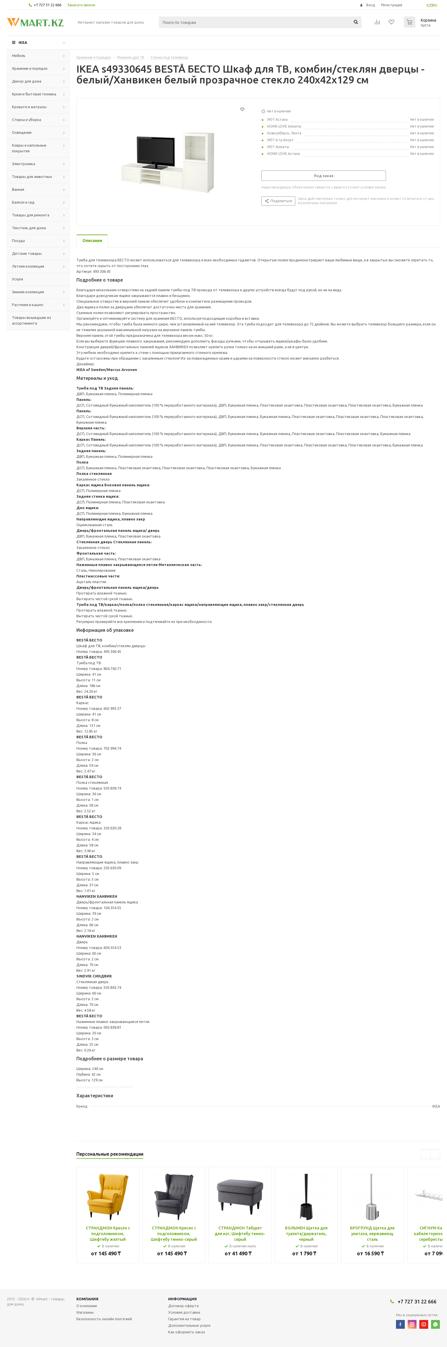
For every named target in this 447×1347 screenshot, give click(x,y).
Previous (425, 1154)
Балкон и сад (23, 202)
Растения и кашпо (27, 305)
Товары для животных (32, 177)
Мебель (18, 56)
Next (435, 1154)
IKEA (23, 42)
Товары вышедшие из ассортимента (31, 320)
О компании (86, 1306)
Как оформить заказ (186, 1332)
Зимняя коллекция (28, 292)
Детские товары (27, 253)
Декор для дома (26, 81)
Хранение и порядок (30, 68)
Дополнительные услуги (189, 1325)
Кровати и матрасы (29, 107)
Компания (87, 1299)
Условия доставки (184, 1312)
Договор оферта (183, 1306)
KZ (429, 5)
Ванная (18, 189)
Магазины (85, 1312)
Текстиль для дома (29, 228)
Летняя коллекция (28, 266)
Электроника (23, 164)
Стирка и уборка (26, 120)
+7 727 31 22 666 (47, 5)
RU (434, 5)
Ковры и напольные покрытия (29, 148)
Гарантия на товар (184, 1319)
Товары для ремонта (30, 215)
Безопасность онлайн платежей (104, 1319)
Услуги (17, 279)
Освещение (22, 132)
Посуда (18, 241)
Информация (182, 1299)
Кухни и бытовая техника (34, 94)
